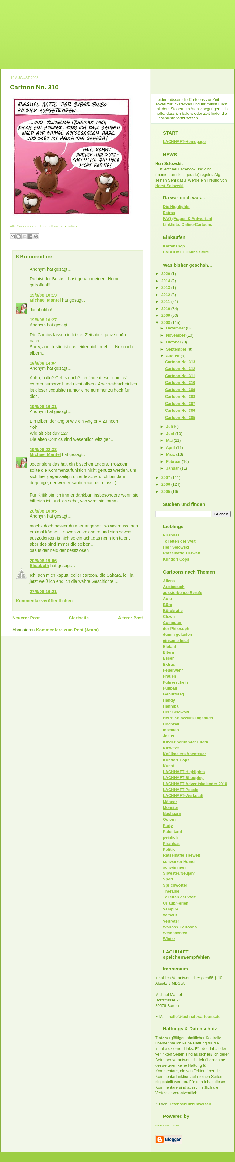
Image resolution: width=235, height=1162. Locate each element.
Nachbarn (172, 813)
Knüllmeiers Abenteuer (184, 753)
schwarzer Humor (179, 861)
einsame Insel (176, 640)
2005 (166, 491)
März (171, 454)
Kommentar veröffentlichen (44, 600)
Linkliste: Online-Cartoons (187, 224)
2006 (166, 484)
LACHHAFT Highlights (184, 771)
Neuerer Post (26, 617)
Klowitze (171, 748)
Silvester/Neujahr (179, 873)
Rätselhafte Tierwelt (181, 553)
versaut (170, 915)
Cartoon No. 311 (180, 375)
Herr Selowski (176, 547)
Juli (170, 426)
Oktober (174, 342)
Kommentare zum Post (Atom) (67, 629)
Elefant (169, 646)
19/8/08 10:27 (43, 319)
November (176, 335)
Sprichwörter (175, 885)
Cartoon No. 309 (180, 389)
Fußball (170, 688)
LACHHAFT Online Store (186, 252)
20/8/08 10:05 (43, 511)
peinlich (70, 226)
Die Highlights (176, 206)
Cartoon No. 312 (180, 368)
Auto (167, 598)
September (176, 349)
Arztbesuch (173, 586)
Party (168, 825)
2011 (166, 301)
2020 (166, 273)
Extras (169, 212)
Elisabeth (39, 565)
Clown (169, 616)
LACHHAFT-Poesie (180, 789)
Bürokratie (173, 610)
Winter (169, 938)
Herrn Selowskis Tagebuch (188, 718)
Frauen (169, 676)
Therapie (171, 891)
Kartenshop (174, 246)
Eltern (168, 652)
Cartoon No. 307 (180, 403)
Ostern (169, 819)
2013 (166, 287)
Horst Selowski (169, 185)
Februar (174, 461)
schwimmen (174, 867)
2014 (166, 280)
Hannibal (171, 706)
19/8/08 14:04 (43, 363)
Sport (168, 879)
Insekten (171, 730)
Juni (170, 433)
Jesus (168, 736)
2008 (166, 322)
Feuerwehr (173, 670)
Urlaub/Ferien (175, 903)
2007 (166, 477)
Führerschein (175, 682)
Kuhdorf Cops (176, 559)
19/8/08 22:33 (43, 449)
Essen (56, 226)
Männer (170, 801)
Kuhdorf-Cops (176, 760)
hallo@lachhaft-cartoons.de (194, 1016)
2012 (166, 294)
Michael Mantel (45, 300)
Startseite (79, 617)
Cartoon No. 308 (180, 396)
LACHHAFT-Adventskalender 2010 (195, 783)
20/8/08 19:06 (43, 560)
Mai (170, 440)
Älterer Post (130, 617)
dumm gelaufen (177, 634)
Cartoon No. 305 (180, 417)
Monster (170, 807)
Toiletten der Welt (179, 541)
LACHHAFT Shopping (183, 777)
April (171, 447)
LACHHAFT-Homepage (184, 141)
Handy (169, 700)
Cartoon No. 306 (180, 410)
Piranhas (171, 535)
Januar (173, 468)
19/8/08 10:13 (43, 295)
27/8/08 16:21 (43, 591)
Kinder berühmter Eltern (185, 742)
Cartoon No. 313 (180, 361)
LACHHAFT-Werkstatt (183, 795)
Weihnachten (175, 933)
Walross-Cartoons (180, 927)
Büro (167, 604)
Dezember (176, 328)
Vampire (170, 909)
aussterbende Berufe (182, 592)
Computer (172, 622)
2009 (166, 315)
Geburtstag (173, 694)
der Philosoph (176, 628)
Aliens (169, 581)
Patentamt (172, 831)
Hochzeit (171, 724)
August (173, 356)
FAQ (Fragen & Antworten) (187, 218)
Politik (169, 849)
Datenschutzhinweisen (190, 1104)
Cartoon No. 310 (34, 87)
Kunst (168, 766)
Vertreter (171, 921)
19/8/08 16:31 (43, 406)
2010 (166, 308)
